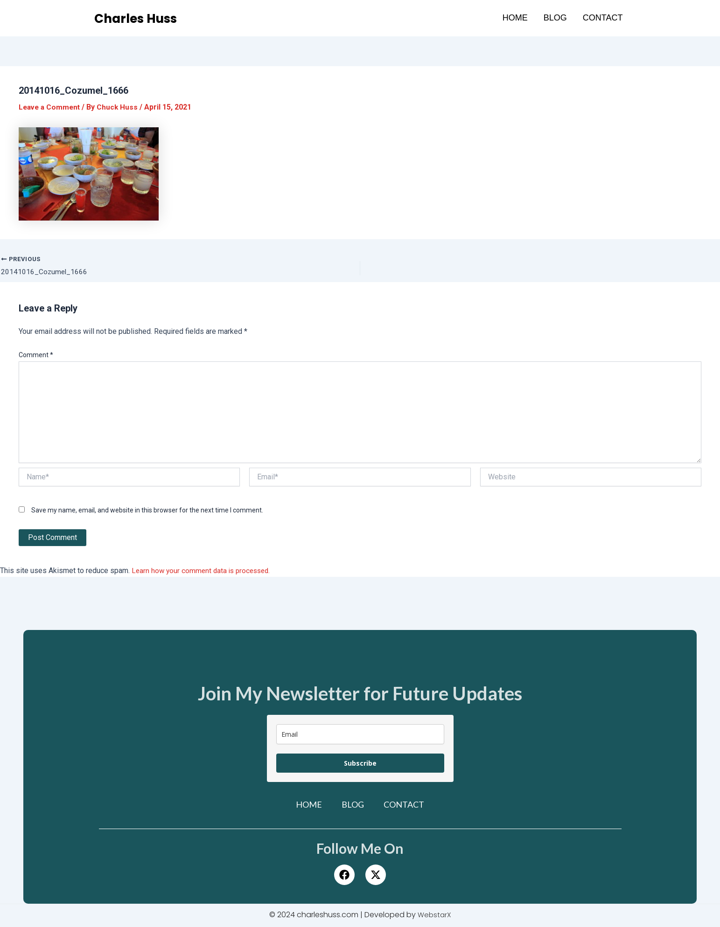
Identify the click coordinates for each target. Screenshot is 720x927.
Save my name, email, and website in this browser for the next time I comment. (147, 510)
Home (515, 17)
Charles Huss (142, 18)
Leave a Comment (51, 107)
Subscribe (360, 764)
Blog (555, 17)
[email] (360, 735)
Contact (603, 17)
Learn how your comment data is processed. (204, 571)
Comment (36, 356)
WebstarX (434, 915)
